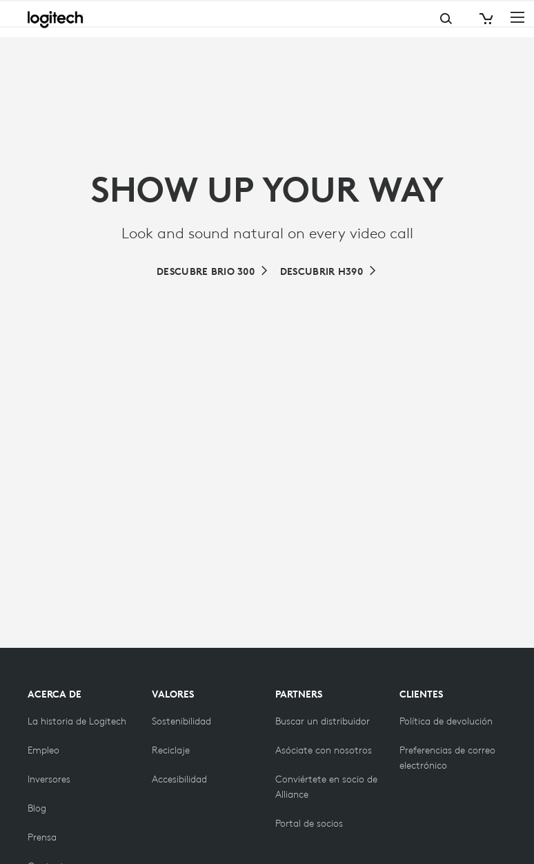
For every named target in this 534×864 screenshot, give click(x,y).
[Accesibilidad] (179, 779)
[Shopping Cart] (485, 19)
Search (391, 19)
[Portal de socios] (309, 823)
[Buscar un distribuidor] (322, 721)
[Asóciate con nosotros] (323, 750)
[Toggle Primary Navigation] (517, 16)
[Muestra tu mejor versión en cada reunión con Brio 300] (213, 271)
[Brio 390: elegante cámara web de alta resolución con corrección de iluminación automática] (328, 271)
